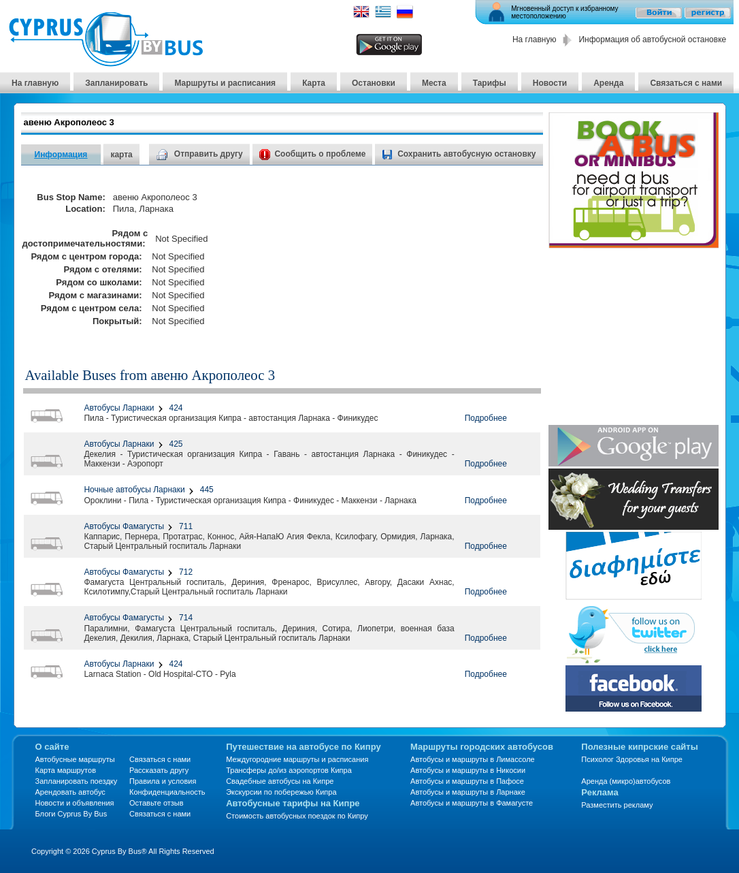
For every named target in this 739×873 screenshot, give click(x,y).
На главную (534, 39)
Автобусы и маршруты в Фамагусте (471, 803)
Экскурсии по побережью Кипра (281, 792)
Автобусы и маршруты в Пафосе (467, 781)
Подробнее (486, 418)
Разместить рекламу (617, 805)
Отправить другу (199, 154)
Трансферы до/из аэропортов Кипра (289, 770)
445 (205, 489)
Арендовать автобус (70, 792)
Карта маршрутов (65, 770)
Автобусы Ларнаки (119, 408)
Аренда (608, 83)
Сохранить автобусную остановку (466, 154)
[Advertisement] (412, 259)
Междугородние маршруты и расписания (297, 759)
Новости (550, 83)
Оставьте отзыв (156, 803)
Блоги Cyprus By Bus (71, 814)
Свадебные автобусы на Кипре (279, 781)
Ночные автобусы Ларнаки (134, 489)
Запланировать (116, 83)
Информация (61, 154)
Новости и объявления (74, 803)
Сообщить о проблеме (312, 154)
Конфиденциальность (167, 792)
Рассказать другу (158, 770)
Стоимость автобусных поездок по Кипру (297, 816)
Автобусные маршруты (75, 759)
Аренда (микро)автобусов (625, 781)
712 (185, 572)
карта (121, 154)
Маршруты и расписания (225, 83)
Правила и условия (162, 781)
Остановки (373, 83)
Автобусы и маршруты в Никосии (467, 770)
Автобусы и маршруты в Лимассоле (472, 759)
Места (434, 83)
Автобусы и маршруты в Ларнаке (467, 792)
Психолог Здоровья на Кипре (632, 759)
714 (185, 617)
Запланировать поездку (76, 781)
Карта (313, 83)
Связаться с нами (686, 83)
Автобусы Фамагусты (124, 526)
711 (185, 526)
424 (174, 408)
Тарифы (489, 83)
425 (174, 444)
